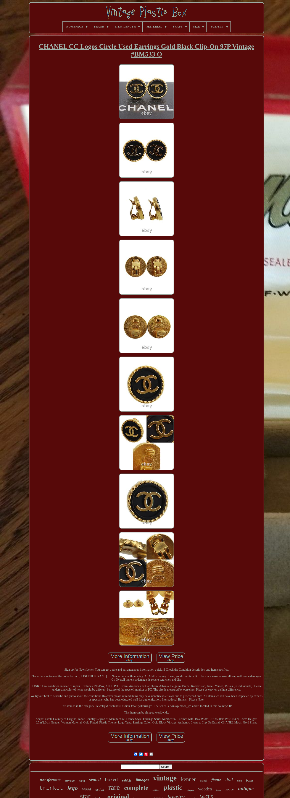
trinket (51, 788)
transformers (50, 780)
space (230, 789)
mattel (203, 780)
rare (114, 787)
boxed (111, 779)
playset (190, 790)
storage (70, 780)
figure (216, 780)
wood (86, 789)
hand (82, 780)
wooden (205, 789)
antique (246, 788)
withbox (156, 790)
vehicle (126, 780)
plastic (173, 787)
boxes (249, 780)
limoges (142, 780)
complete (136, 787)
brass (218, 790)
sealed (95, 779)
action (99, 789)
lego (72, 788)
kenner (188, 779)
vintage (165, 778)
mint (239, 780)
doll (229, 779)
